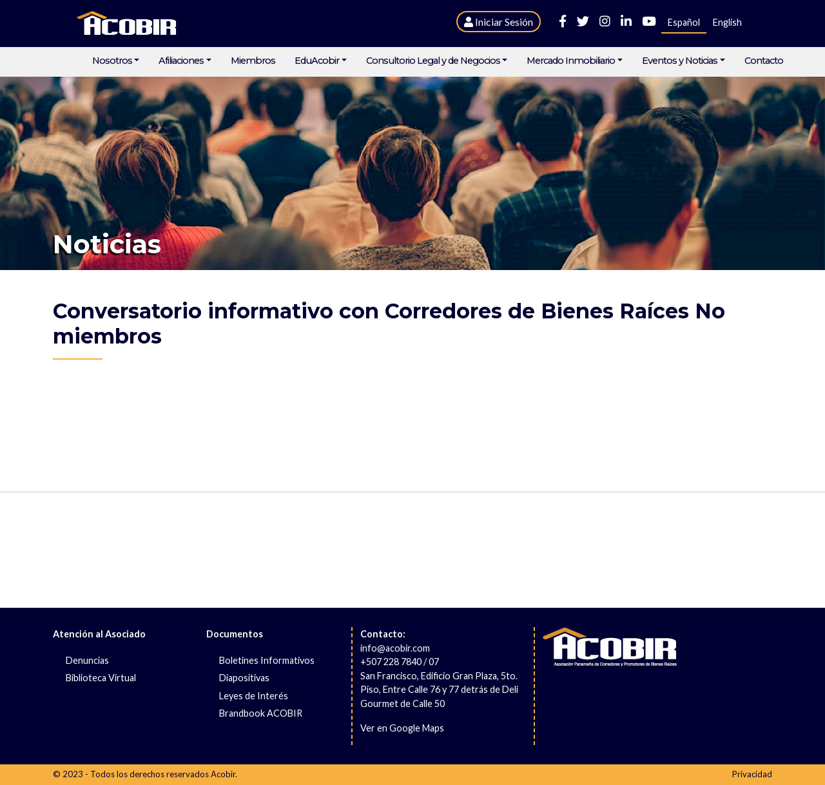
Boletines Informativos (267, 660)
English (727, 22)
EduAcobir (317, 60)
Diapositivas (244, 677)
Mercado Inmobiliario (571, 60)
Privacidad (752, 774)
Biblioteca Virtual (101, 677)
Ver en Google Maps (402, 727)
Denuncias (87, 660)
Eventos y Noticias (679, 60)
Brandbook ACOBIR (260, 713)
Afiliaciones (181, 60)
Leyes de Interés (253, 695)
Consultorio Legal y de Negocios (433, 60)
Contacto (763, 60)
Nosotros (112, 60)
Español (684, 22)
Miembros (253, 60)
